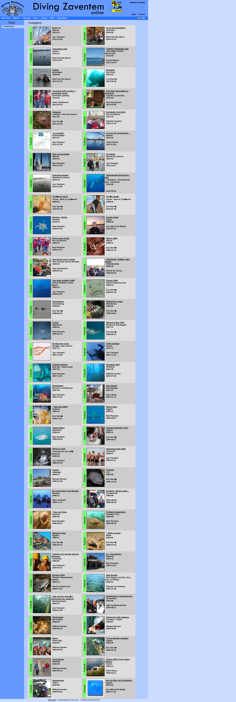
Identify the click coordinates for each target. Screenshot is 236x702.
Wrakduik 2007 (113, 365)
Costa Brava (58, 659)
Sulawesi (56, 112)
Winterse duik (58, 449)
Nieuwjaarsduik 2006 (116, 449)
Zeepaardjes (58, 301)
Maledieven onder (114, 301)
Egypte (55, 470)
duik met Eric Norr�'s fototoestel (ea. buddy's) (62, 597)
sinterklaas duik (59, 49)
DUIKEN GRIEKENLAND (117, 49)
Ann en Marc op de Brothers (119, 680)
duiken (55, 70)
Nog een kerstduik (60, 154)
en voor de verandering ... (118, 133)
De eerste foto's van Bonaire (65, 491)
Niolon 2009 (111, 238)
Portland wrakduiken (116, 512)
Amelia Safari (112, 217)
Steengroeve (58, 680)
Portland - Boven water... (117, 491)
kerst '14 (56, 28)
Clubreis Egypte (59, 365)
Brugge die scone (60, 344)
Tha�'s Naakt (112, 196)
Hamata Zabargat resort (117, 428)
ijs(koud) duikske (60, 175)
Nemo (55, 638)
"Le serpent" (58, 133)
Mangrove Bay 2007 (115, 322)
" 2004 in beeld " (113, 533)
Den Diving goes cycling (63, 259)
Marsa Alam (111, 407)
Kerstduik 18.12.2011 (116, 112)
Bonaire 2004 (58, 575)
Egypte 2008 (112, 280)
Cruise (55, 322)
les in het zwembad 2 (116, 28)
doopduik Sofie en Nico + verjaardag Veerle (63, 92)
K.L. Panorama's (113, 554)
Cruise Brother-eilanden (117, 638)
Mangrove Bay (59, 533)
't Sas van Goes (59, 512)
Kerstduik (110, 154)
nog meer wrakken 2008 (63, 280)
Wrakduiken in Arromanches (119, 596)
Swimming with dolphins (117, 617)
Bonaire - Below (59, 217)
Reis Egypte (111, 575)
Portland (110, 470)
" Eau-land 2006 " (60, 407)
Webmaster (52, 700)
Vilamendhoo (58, 428)
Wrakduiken (57, 386)
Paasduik (110, 70)
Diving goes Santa (60, 238)
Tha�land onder (60, 196)
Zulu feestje (111, 386)
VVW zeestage (113, 344)
